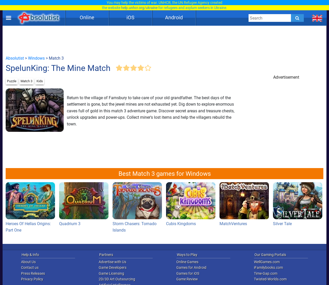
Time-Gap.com (265, 273)
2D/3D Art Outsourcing (117, 279)
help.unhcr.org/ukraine (139, 8)
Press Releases (33, 273)
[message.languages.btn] (317, 18)
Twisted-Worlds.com (270, 279)
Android (174, 17)
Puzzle (11, 81)
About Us (28, 262)
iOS (130, 17)
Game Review (187, 279)
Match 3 (26, 81)
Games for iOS (187, 273)
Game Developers (112, 267)
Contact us (30, 267)
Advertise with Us (112, 262)
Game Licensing (111, 273)
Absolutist (15, 58)
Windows (36, 58)
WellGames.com (267, 262)
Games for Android (191, 267)
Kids (39, 81)
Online (87, 17)
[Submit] (297, 18)
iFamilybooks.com (268, 267)
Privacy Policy (32, 279)
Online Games (187, 262)
